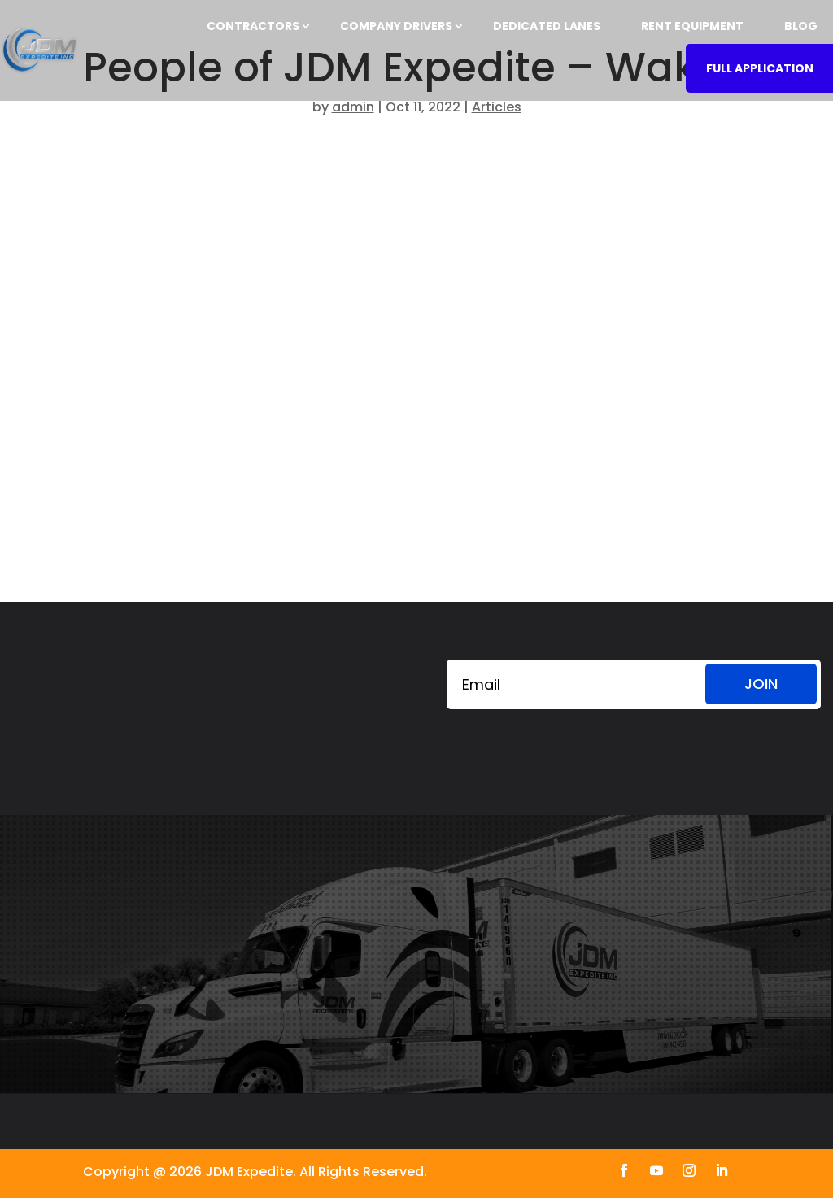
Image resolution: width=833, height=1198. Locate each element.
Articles (496, 107)
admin (353, 107)
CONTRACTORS (253, 26)
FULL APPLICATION (759, 68)
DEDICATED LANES (546, 26)
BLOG (801, 26)
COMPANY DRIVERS (396, 26)
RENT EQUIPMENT (692, 26)
